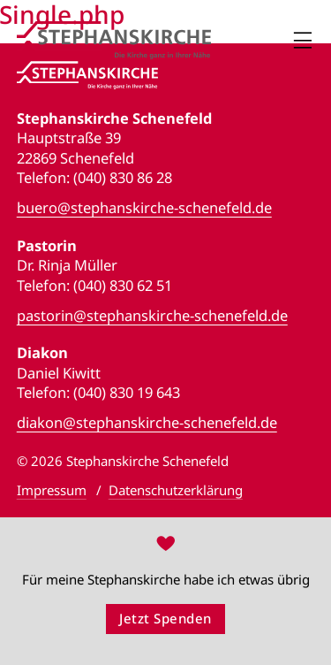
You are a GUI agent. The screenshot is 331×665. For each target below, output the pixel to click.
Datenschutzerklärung (176, 490)
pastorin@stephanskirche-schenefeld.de (152, 315)
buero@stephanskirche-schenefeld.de (144, 208)
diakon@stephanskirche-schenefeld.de (147, 422)
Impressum (52, 490)
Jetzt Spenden (165, 618)
